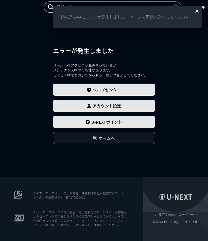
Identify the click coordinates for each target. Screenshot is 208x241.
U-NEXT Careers (165, 214)
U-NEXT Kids (189, 222)
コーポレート (188, 214)
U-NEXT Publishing (165, 222)
